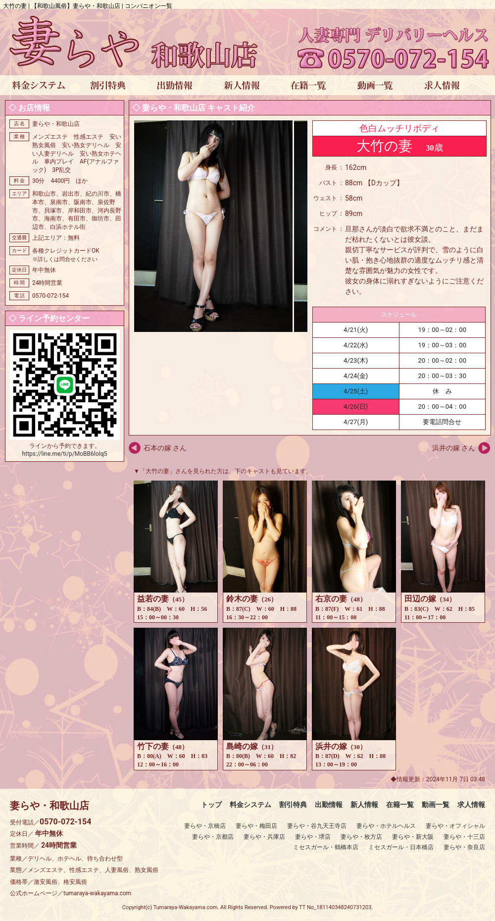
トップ (211, 805)
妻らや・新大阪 (413, 836)
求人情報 (471, 805)
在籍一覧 (400, 805)
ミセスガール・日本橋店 (401, 847)
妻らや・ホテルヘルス (386, 825)
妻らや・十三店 (464, 836)
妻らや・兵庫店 (264, 836)
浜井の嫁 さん (453, 448)
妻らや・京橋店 (205, 825)
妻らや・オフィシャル (455, 825)
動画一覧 (435, 805)
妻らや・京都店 (213, 836)
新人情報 (364, 805)
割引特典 (293, 805)
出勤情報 (329, 805)
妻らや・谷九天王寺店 (316, 825)
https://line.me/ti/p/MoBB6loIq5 (64, 453)
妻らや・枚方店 (361, 836)
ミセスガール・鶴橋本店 (325, 847)
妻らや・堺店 (313, 836)
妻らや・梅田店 (256, 825)
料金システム (250, 805)
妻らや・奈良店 (464, 847)
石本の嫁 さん (165, 448)
